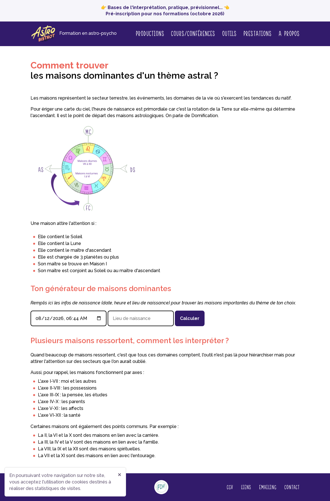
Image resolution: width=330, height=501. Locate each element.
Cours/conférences (193, 33)
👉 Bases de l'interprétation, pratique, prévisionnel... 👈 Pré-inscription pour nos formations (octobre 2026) (165, 10)
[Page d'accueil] (74, 34)
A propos (288, 33)
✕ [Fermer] (119, 475)
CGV (230, 487)
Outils (229, 33)
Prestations (257, 33)
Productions (150, 33)
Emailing (267, 487)
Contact (291, 487)
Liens (246, 487)
